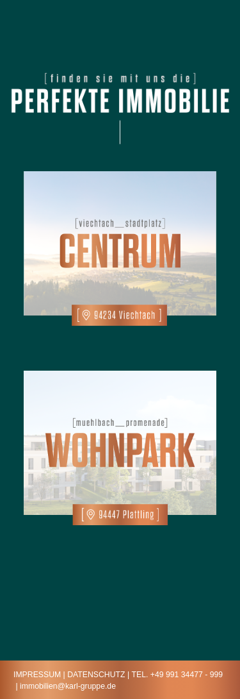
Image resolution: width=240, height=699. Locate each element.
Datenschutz (96, 674)
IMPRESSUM (37, 674)
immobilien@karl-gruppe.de (68, 686)
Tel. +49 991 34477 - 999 (177, 674)
